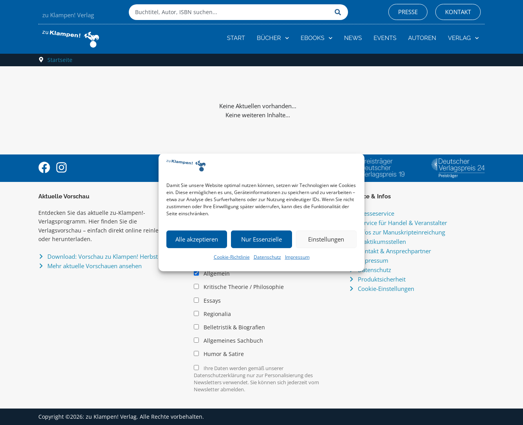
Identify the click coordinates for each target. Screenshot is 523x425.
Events (384, 38)
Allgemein (212, 273)
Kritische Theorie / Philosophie (239, 287)
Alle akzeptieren (196, 239)
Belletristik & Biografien (229, 327)
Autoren (422, 38)
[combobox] (230, 12)
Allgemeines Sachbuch (228, 340)
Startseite (59, 60)
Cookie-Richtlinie (232, 257)
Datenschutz (267, 257)
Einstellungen (326, 239)
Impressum (297, 257)
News (353, 38)
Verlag (463, 38)
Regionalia (212, 314)
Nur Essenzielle (261, 239)
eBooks (316, 38)
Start (236, 38)
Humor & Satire (219, 354)
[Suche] (339, 12)
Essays (207, 300)
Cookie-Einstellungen (386, 288)
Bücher (273, 38)
